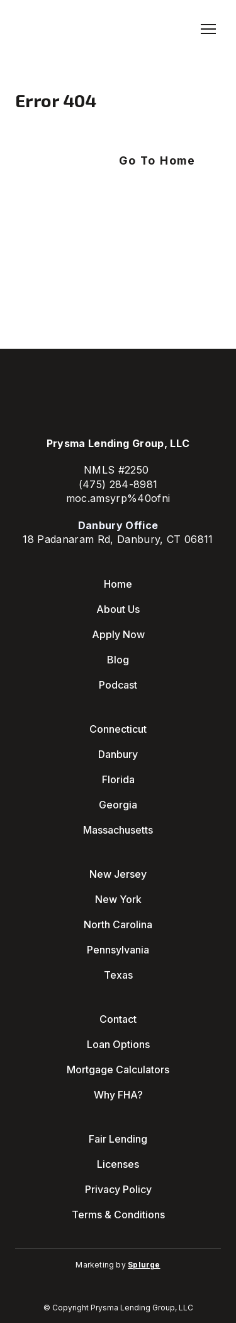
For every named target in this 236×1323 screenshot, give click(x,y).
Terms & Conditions (118, 1214)
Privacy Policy (118, 1189)
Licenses (118, 1164)
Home (118, 584)
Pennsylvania (118, 949)
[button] (157, 161)
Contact (118, 1019)
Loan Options (118, 1044)
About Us (118, 609)
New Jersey (118, 874)
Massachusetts (118, 830)
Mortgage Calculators (118, 1069)
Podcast (118, 685)
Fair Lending (118, 1139)
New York (118, 899)
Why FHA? (118, 1094)
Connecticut (118, 729)
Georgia (118, 804)
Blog (118, 659)
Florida (118, 779)
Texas (118, 975)
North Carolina (118, 924)
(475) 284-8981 (118, 484)
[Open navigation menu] (208, 29)
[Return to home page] (63, 29)
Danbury (118, 754)
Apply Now (118, 634)
